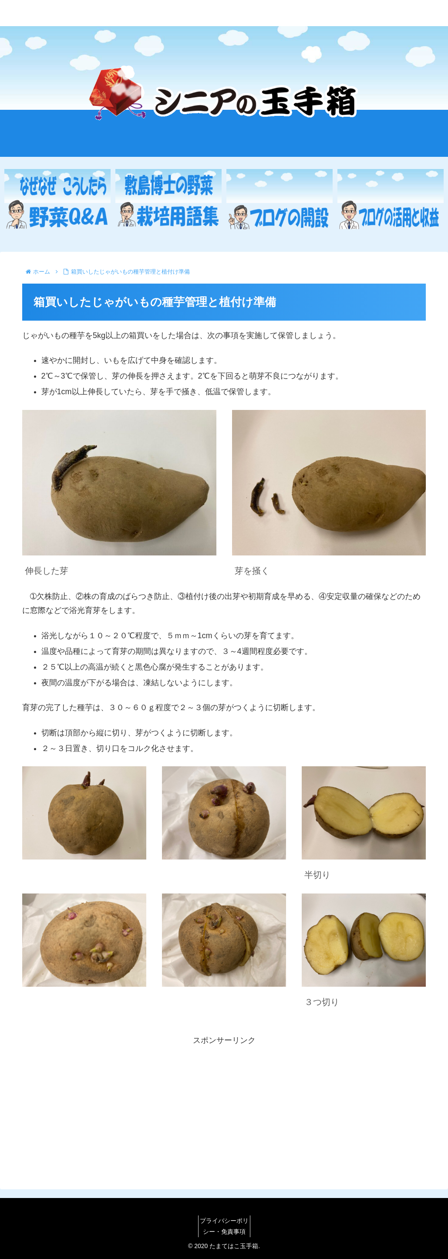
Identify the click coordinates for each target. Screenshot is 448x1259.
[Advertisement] (224, 1108)
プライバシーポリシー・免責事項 (224, 1226)
